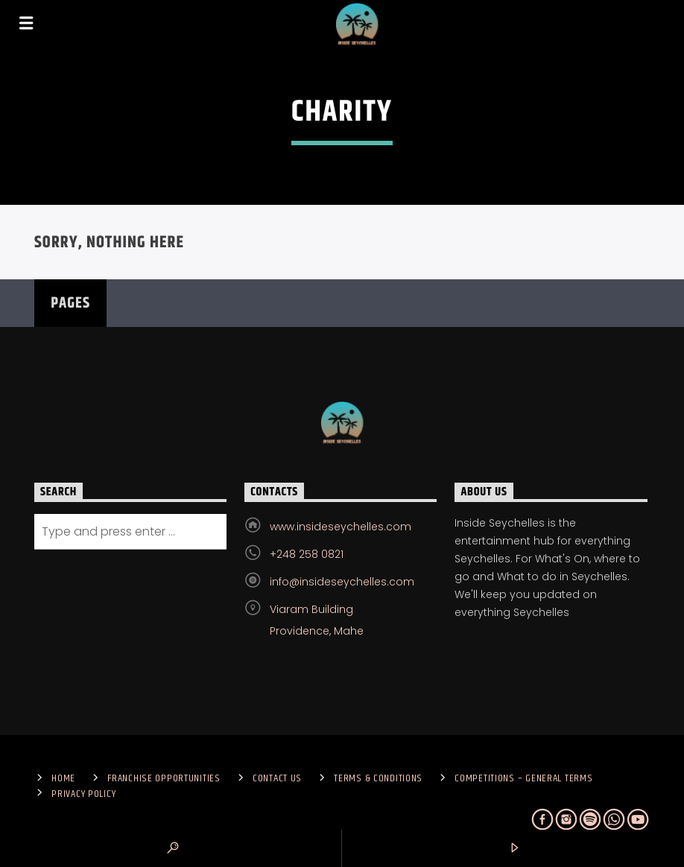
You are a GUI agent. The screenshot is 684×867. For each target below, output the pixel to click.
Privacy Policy (83, 794)
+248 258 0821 (306, 554)
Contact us (277, 778)
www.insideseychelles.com (340, 526)
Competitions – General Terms (523, 778)
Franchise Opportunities (164, 778)
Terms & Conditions (378, 778)
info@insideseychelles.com (342, 581)
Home (63, 778)
